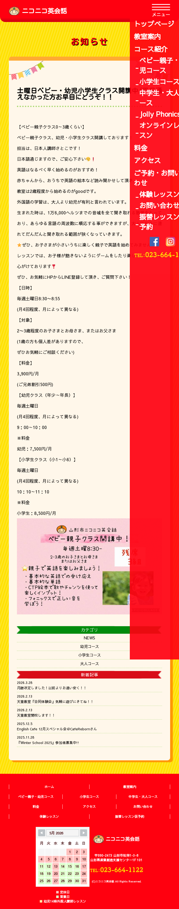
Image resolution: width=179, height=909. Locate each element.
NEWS (89, 637)
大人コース (89, 663)
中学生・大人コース (142, 796)
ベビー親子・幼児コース (35, 796)
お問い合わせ (143, 806)
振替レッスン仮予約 (129, 816)
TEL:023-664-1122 (116, 869)
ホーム (49, 787)
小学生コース (89, 655)
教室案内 (129, 787)
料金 (36, 806)
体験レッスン (49, 816)
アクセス (89, 806)
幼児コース (89, 646)
